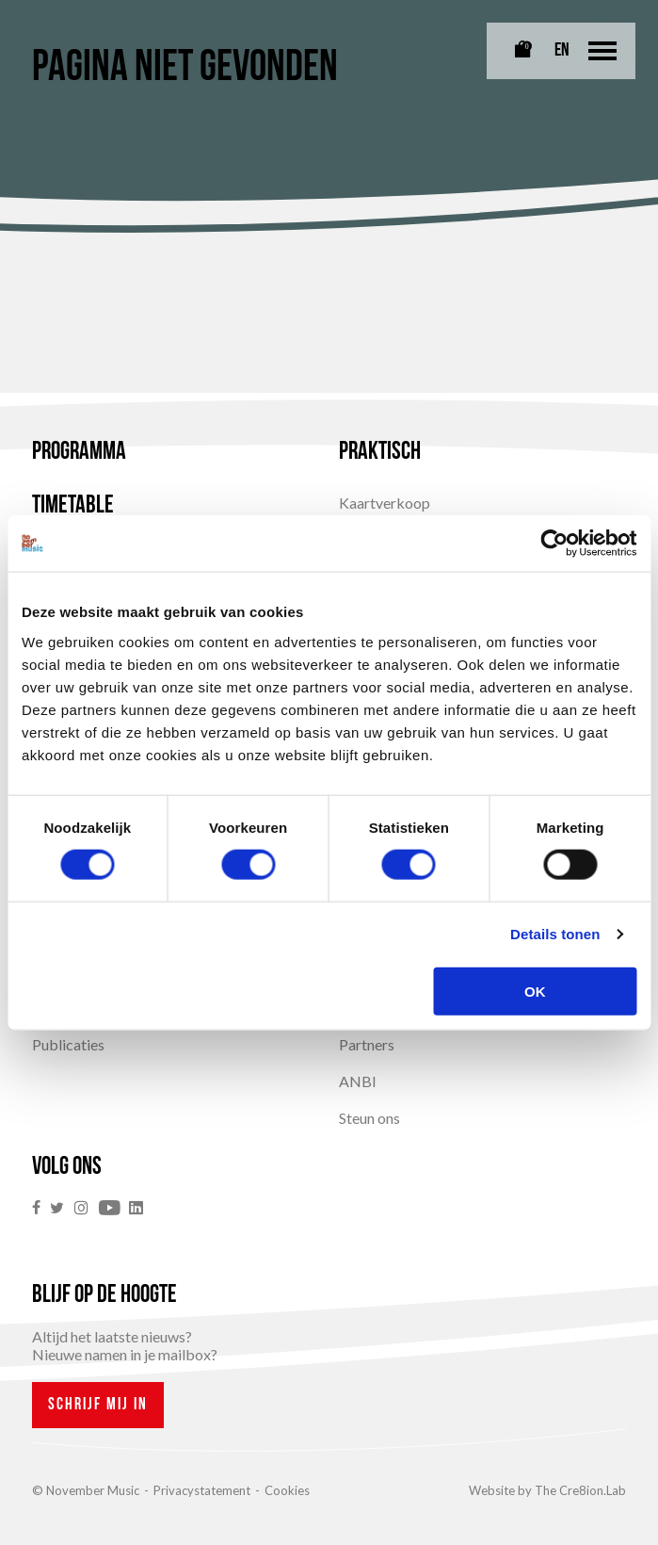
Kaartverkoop (384, 503)
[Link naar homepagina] (60, 29)
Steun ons (369, 1118)
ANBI (358, 1081)
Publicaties (68, 1044)
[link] (41, 1208)
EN (562, 50)
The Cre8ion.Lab (580, 1490)
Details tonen (555, 934)
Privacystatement (201, 1490)
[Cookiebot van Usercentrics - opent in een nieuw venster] (554, 543)
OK (535, 991)
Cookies (287, 1490)
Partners (366, 1044)
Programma (79, 452)
